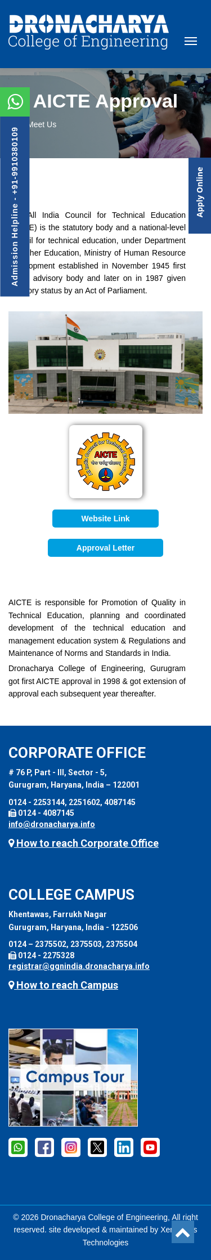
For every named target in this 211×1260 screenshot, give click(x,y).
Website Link (105, 518)
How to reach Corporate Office (83, 843)
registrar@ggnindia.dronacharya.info (79, 966)
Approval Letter (105, 547)
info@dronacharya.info (51, 824)
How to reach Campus (63, 985)
